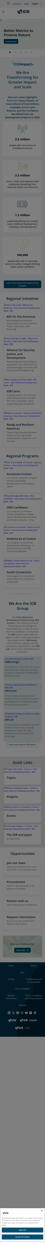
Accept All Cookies (22, 1239)
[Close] (41, 1212)
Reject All (22, 1232)
